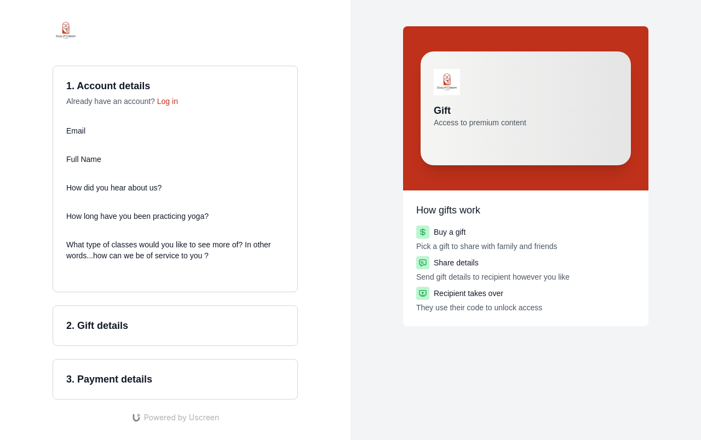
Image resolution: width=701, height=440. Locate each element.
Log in (167, 101)
